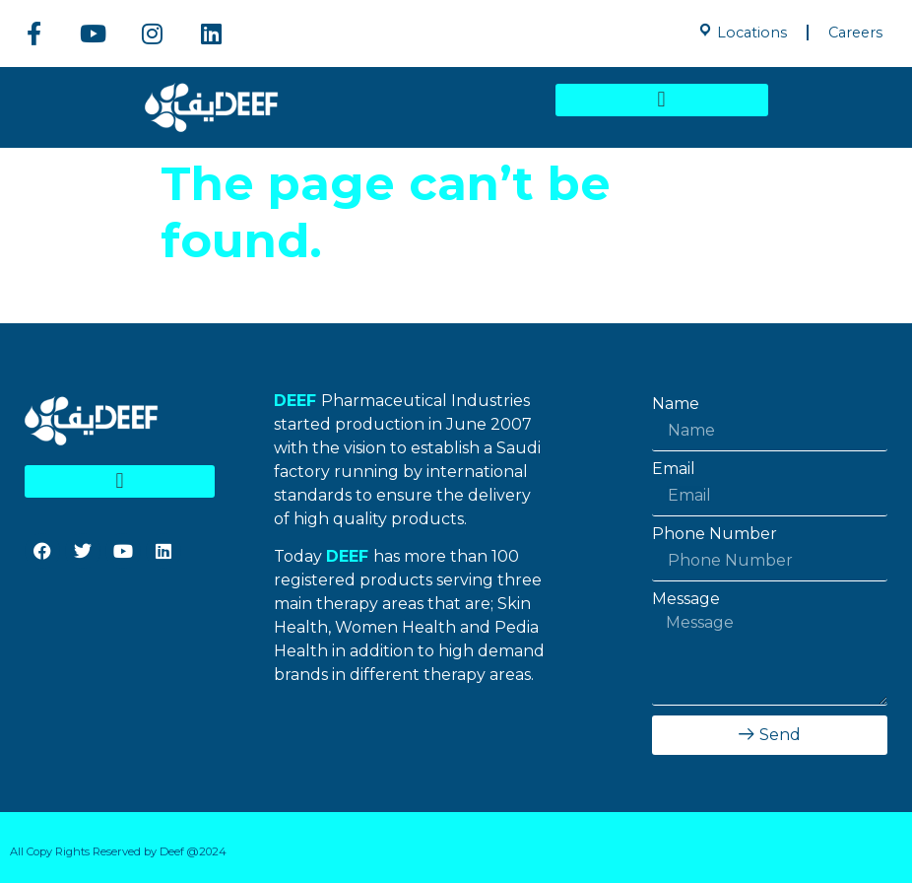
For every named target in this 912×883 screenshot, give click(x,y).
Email (673, 469)
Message (686, 599)
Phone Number (714, 534)
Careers (855, 32)
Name (675, 404)
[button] (661, 100)
